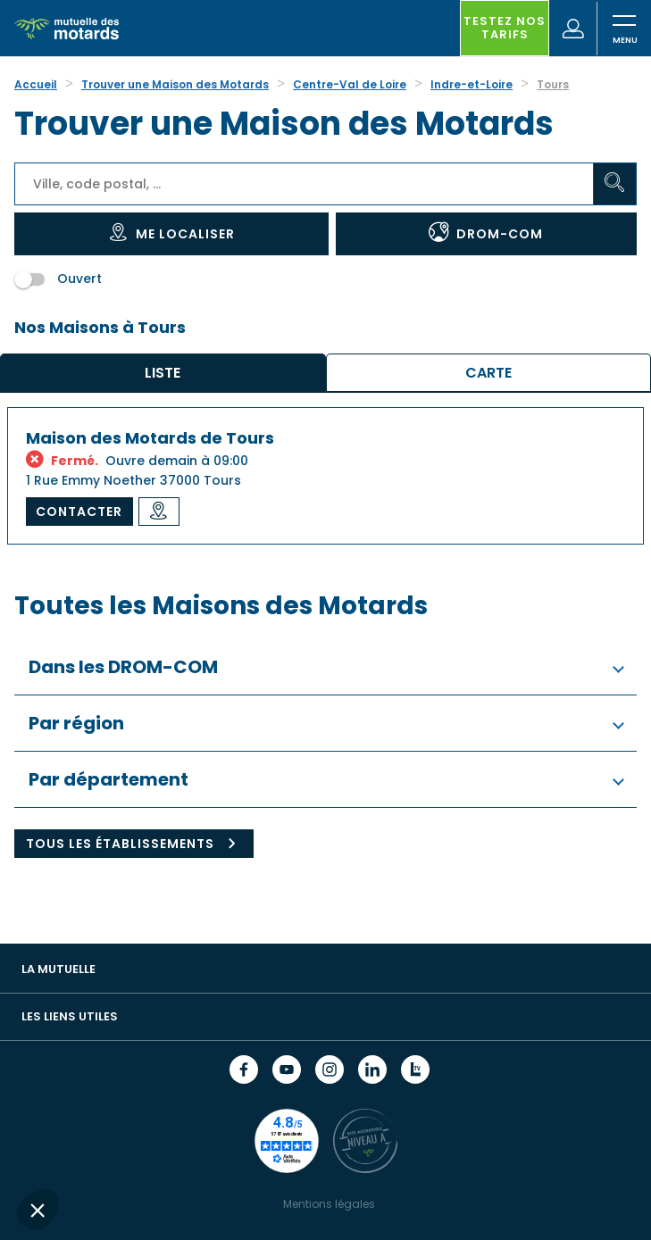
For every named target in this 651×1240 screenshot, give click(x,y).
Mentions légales (329, 1203)
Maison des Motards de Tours (150, 438)
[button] (37, 1209)
